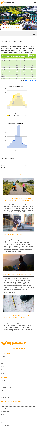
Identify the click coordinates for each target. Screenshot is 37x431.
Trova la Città (5, 425)
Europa (3, 356)
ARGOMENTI (5, 377)
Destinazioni (5, 353)
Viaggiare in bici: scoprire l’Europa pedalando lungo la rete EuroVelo (18, 200)
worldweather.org (30, 80)
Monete (3, 381)
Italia (2, 373)
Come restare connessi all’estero (17, 274)
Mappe (3, 394)
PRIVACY (15, 348)
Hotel (2, 415)
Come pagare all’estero (13, 235)
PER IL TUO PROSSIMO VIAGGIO (11, 401)
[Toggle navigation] (35, 3)
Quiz (2, 422)
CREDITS (22, 348)
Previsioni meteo (6, 387)
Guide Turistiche (5, 397)
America (3, 360)
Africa (2, 366)
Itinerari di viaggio (6, 405)
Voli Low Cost (5, 411)
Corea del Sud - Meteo (7, 164)
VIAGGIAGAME (5, 419)
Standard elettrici (6, 384)
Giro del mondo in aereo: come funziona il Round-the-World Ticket (16, 318)
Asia (2, 363)
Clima (2, 391)
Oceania (3, 370)
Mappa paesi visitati (7, 408)
